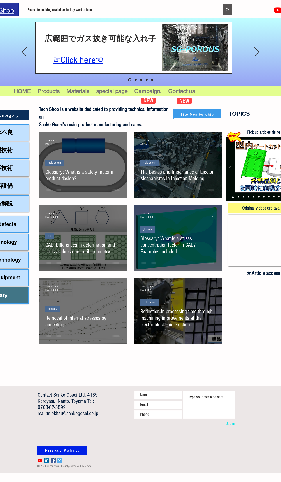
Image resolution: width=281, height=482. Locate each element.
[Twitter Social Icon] (59, 460)
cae (50, 236)
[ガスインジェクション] (238, 197)
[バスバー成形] (243, 197)
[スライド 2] (141, 80)
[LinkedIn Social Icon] (46, 460)
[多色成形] (248, 197)
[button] (112, 91)
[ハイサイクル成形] (274, 197)
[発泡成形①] (253, 197)
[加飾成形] (264, 197)
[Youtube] (39, 460)
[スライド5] (129, 79)
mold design (54, 163)
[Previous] (24, 52)
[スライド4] (152, 80)
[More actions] (119, 142)
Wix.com (86, 466)
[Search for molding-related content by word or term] (121, 9)
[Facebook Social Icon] (53, 460)
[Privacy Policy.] (62, 450)
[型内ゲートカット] (233, 197)
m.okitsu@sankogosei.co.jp (72, 413)
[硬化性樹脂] (269, 197)
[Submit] (223, 423)
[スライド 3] (147, 80)
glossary (147, 229)
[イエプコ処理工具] (279, 197)
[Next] (256, 52)
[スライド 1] (136, 80)
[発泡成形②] (259, 197)
